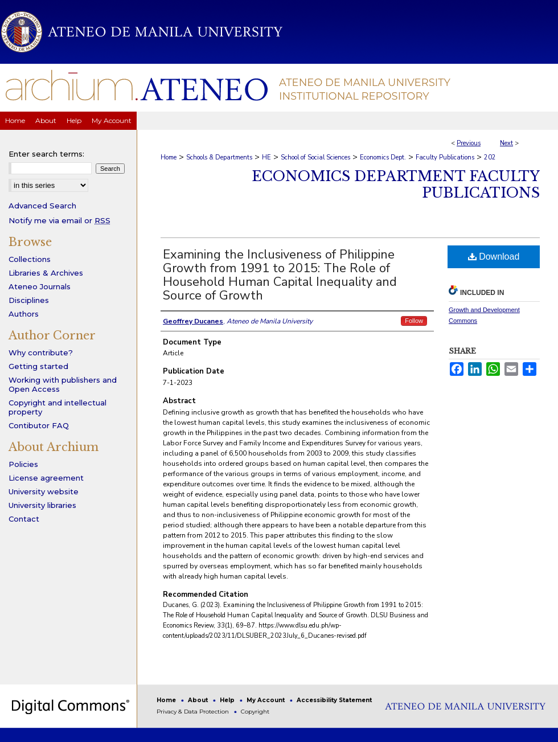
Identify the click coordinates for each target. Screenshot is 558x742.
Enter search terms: (46, 153)
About (199, 700)
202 (490, 157)
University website (44, 491)
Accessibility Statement (334, 700)
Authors (24, 313)
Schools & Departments (219, 157)
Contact (24, 518)
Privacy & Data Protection (194, 711)
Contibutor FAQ (39, 425)
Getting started (38, 366)
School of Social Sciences (315, 157)
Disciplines (29, 300)
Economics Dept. (383, 157)
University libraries (42, 505)
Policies (23, 464)
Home (169, 157)
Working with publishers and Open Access (63, 384)
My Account (266, 700)
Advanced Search (42, 205)
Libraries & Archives (46, 272)
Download (494, 256)
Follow (414, 320)
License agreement (46, 477)
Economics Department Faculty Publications (396, 184)
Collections (30, 259)
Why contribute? (41, 352)
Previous (469, 143)
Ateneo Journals (40, 286)
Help (228, 700)
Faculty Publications (445, 157)
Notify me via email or (59, 220)
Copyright (255, 711)
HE (266, 157)
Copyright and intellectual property (57, 407)
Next (506, 143)
